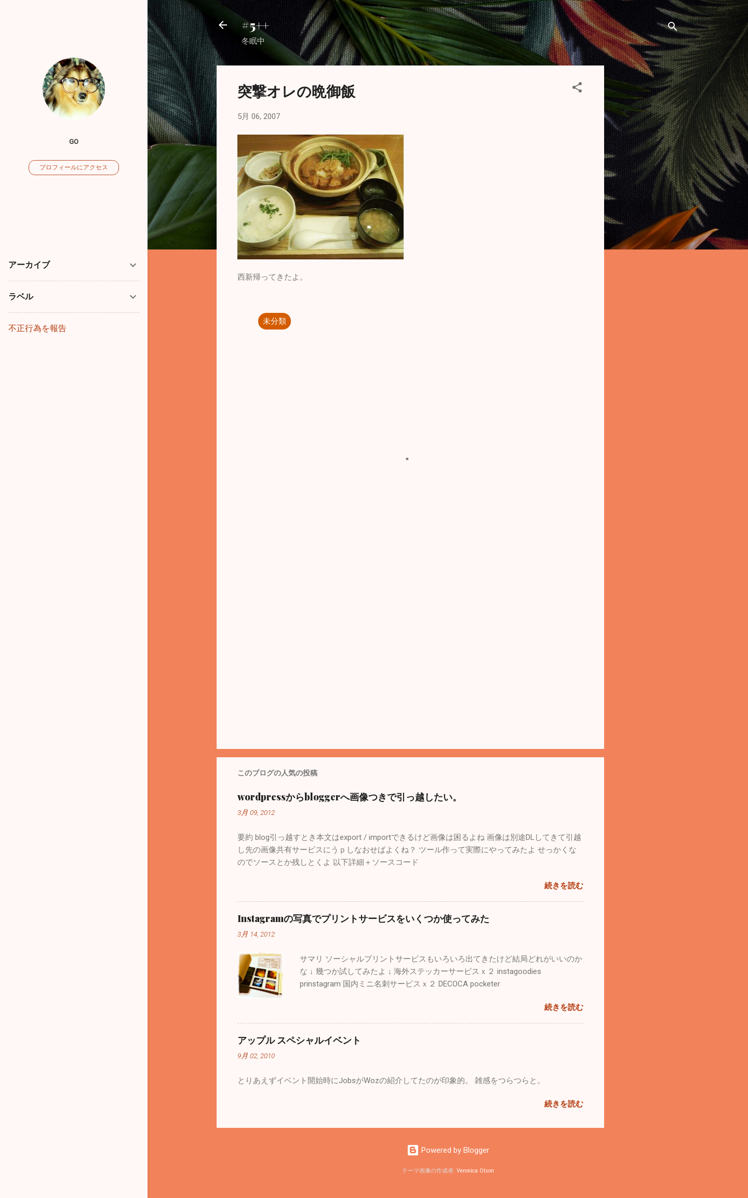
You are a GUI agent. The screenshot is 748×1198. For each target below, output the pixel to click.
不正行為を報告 (37, 328)
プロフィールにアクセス (73, 167)
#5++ (255, 25)
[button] (577, 89)
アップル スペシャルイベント (299, 1040)
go (73, 141)
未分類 (274, 321)
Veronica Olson (475, 1170)
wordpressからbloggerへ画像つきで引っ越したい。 (349, 797)
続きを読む (563, 885)
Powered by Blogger (448, 1150)
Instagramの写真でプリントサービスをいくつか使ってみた (363, 918)
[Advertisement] (645, 221)
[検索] (672, 28)
